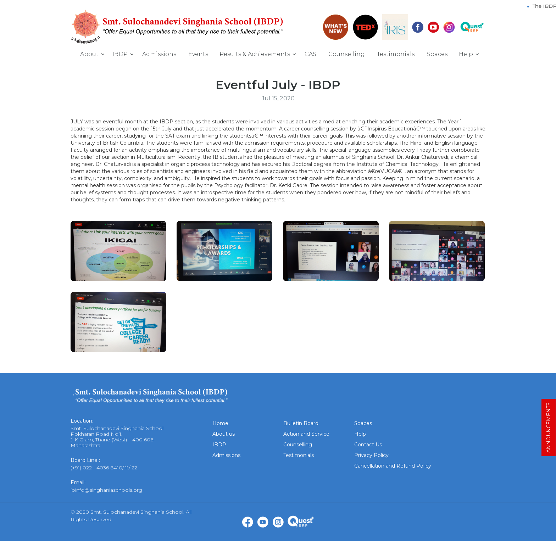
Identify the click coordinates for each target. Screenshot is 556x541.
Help (466, 54)
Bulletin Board (300, 423)
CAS (310, 54)
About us (223, 434)
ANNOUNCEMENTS (548, 427)
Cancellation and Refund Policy (392, 466)
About (89, 54)
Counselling (346, 54)
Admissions (159, 54)
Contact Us (368, 444)
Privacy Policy (371, 455)
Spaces (437, 54)
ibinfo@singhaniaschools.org (106, 490)
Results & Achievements (254, 54)
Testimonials (396, 54)
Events (198, 54)
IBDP (120, 54)
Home (220, 423)
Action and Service (306, 434)
